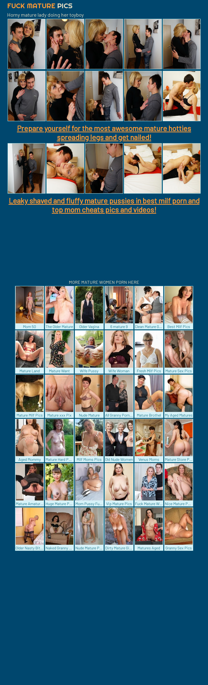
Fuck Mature (40, 5)
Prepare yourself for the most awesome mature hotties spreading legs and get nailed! (104, 133)
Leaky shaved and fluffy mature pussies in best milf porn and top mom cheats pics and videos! (104, 205)
